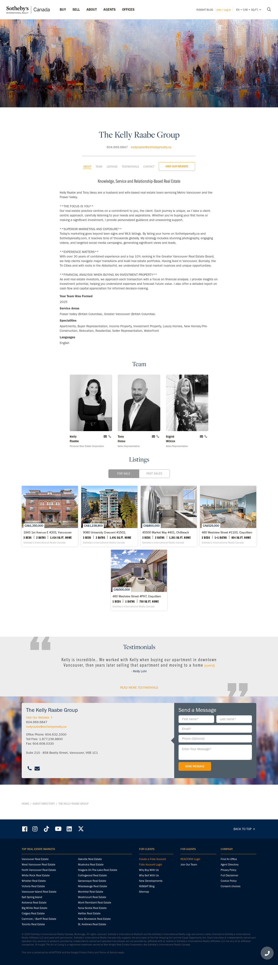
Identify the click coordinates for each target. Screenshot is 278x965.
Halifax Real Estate (89, 913)
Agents (109, 9)
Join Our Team (188, 864)
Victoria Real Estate (33, 886)
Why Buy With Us (149, 870)
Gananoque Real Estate (92, 881)
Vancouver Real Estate (35, 859)
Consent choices (230, 886)
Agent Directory (44, 811)
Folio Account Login (150, 864)
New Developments (150, 881)
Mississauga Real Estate (92, 886)
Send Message (194, 781)
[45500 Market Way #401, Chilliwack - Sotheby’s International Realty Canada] (218, 516)
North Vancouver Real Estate (39, 870)
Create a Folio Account (152, 859)
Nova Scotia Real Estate (92, 908)
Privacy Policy (228, 870)
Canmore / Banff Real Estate (39, 919)
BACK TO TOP (244, 829)
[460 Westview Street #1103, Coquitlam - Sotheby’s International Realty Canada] (99, 595)
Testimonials (130, 159)
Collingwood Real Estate (92, 875)
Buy (63, 9)
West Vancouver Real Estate (38, 864)
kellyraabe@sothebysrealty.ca (151, 140)
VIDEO (86, 482)
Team (99, 159)
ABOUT (91, 9)
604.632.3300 (55, 749)
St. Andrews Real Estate (92, 924)
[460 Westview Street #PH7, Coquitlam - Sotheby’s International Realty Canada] (179, 595)
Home (25, 811)
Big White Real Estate (34, 908)
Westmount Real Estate (92, 897)
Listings (112, 159)
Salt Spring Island (32, 897)
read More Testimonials (139, 702)
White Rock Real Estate (36, 875)
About (87, 159)
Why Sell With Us (149, 875)
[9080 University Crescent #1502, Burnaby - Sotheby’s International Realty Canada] (139, 516)
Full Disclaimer (229, 875)
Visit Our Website (176, 159)
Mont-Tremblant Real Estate (94, 902)
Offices (128, 9)
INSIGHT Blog (204, 9)
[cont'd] (209, 681)
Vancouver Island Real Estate (39, 892)
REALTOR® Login (190, 859)
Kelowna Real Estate (34, 902)
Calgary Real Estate (33, 913)
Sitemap (144, 892)
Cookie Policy (229, 881)
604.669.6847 (117, 140)
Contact (148, 159)
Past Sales (154, 466)
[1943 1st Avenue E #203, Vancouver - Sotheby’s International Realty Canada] (60, 516)
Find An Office (229, 859)
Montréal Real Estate (90, 892)
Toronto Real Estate (33, 924)
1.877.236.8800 (51, 754)
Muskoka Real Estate (91, 864)
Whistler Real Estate (34, 881)
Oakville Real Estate (90, 859)
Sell (76, 9)
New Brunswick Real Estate (94, 919)
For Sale (123, 466)
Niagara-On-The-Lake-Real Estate (97, 870)
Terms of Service (108, 952)
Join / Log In (223, 9)
